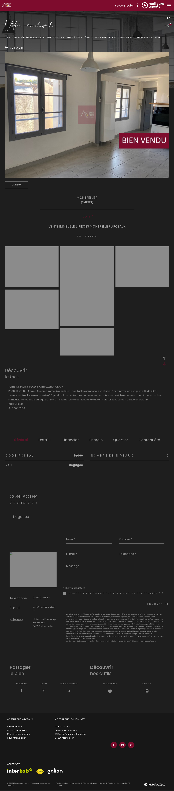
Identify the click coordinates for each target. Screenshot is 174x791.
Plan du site (75, 784)
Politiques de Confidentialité (105, 641)
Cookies (59, 786)
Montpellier (92, 37)
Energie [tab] (96, 439)
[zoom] (32, 285)
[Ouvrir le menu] (169, 5)
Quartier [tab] (120, 439)
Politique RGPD (123, 784)
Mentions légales (90, 784)
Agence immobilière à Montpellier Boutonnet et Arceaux (34, 37)
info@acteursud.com (18, 731)
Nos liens (111, 784)
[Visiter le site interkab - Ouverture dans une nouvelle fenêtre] (19, 771)
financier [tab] (71, 439)
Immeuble (106, 37)
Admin (103, 784)
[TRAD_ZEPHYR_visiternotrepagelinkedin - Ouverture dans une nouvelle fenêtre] (130, 745)
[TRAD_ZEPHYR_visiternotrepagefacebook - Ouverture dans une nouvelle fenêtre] (113, 745)
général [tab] (21, 439)
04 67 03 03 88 (41, 597)
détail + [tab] (45, 439)
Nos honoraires (62, 784)
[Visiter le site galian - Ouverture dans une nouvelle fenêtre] (55, 772)
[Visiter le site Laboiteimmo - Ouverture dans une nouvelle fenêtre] (154, 785)
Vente (70, 37)
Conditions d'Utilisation (129, 641)
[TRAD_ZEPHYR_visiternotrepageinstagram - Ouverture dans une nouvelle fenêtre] (121, 745)
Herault (80, 37)
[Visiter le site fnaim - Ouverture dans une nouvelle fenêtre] (39, 772)
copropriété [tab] (149, 439)
